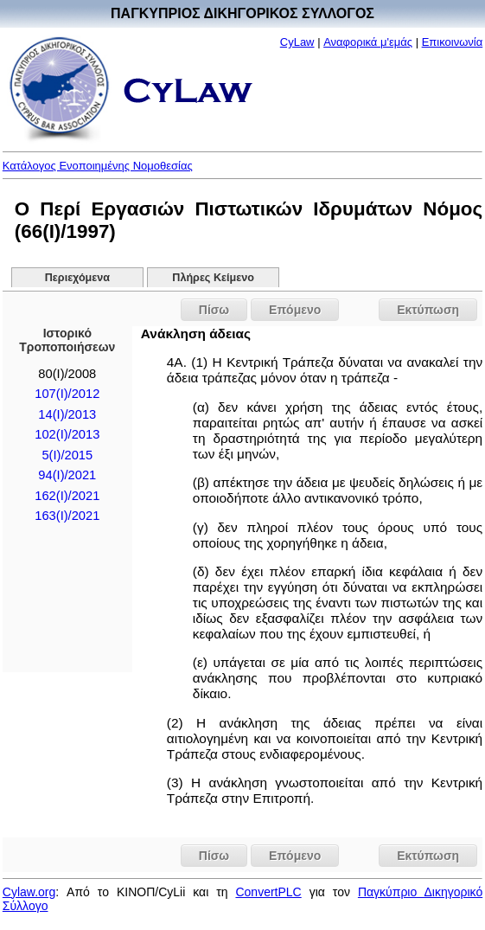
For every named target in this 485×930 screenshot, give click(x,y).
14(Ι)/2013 (67, 414)
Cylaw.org (29, 892)
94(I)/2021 (67, 475)
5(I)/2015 (67, 455)
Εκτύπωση (428, 310)
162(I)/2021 (67, 496)
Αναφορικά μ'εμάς (367, 41)
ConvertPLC (268, 892)
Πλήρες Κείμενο (213, 278)
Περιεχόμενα (77, 278)
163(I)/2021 (67, 516)
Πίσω (214, 310)
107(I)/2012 (67, 394)
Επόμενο (295, 310)
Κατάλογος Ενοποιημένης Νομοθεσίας (98, 165)
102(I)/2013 (67, 434)
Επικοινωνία (452, 41)
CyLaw (297, 41)
